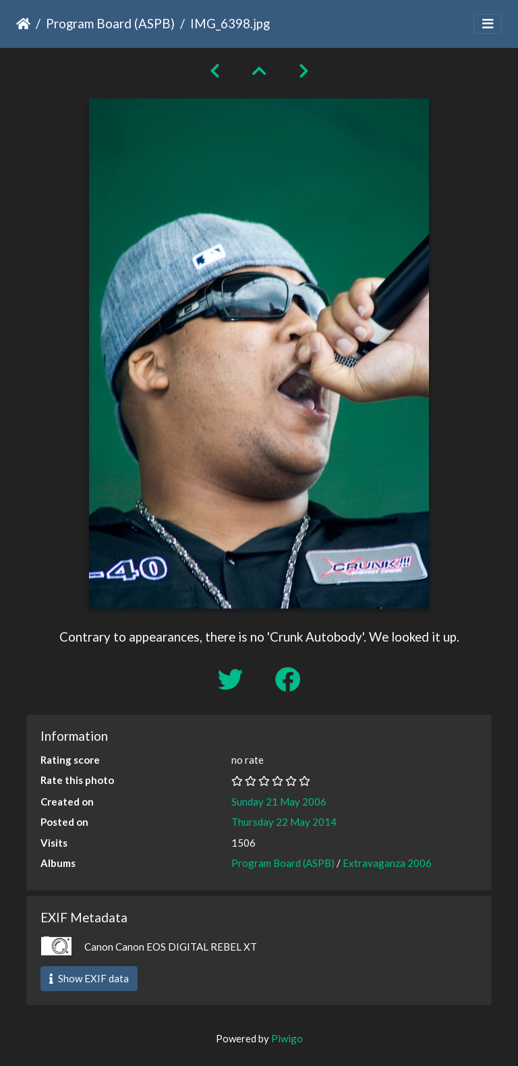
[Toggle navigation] (487, 24)
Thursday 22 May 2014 (284, 822)
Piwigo (287, 1038)
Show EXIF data (89, 978)
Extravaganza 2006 (387, 863)
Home (23, 23)
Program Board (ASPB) (110, 23)
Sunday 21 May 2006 (278, 801)
